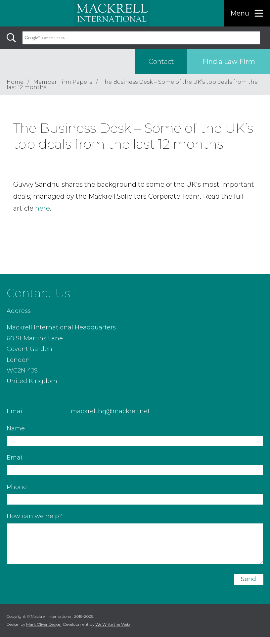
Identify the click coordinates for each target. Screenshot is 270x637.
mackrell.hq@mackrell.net (110, 411)
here (42, 208)
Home (15, 82)
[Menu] (247, 13)
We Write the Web (112, 624)
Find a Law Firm (228, 62)
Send (248, 579)
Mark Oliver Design (44, 624)
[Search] (11, 37)
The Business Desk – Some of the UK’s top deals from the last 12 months (132, 84)
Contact (161, 62)
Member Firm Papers (62, 82)
